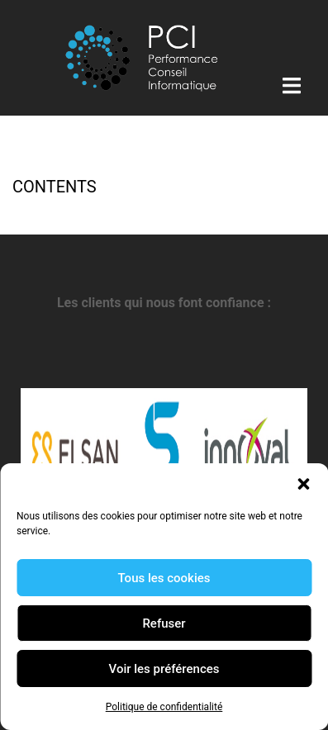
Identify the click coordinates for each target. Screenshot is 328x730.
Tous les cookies (164, 578)
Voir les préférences (164, 668)
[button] (303, 484)
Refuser (163, 623)
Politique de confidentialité (164, 707)
